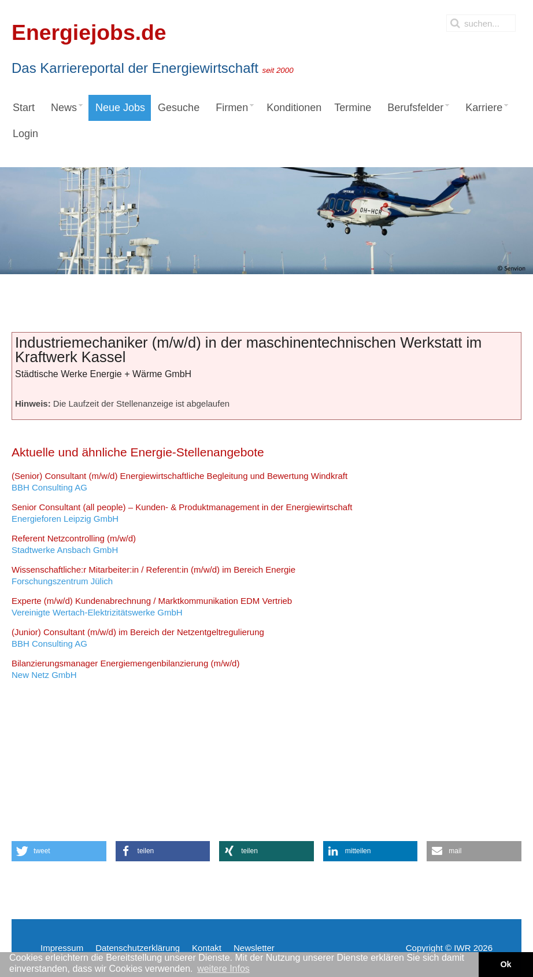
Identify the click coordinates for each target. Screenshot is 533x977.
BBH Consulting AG (179, 481)
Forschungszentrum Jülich (153, 575)
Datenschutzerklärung (137, 948)
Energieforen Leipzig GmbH (182, 512)
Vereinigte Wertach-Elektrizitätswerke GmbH (152, 606)
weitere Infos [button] (223, 969)
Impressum (61, 948)
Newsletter (254, 948)
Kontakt (206, 948)
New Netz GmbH (125, 669)
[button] (59, 851)
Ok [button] (505, 964)
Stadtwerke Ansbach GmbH (74, 544)
